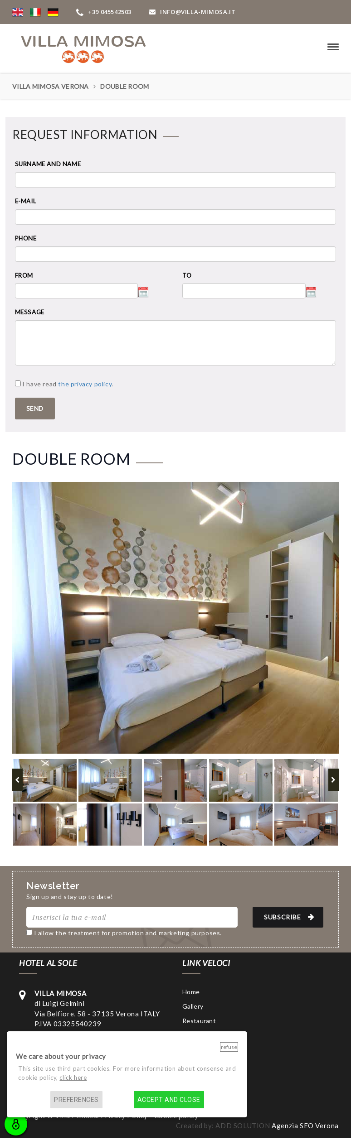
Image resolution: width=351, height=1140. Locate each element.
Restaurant (199, 1021)
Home (191, 992)
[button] (17, 12)
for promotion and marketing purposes (161, 933)
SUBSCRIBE (290, 916)
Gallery (192, 1006)
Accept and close (169, 1099)
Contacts (196, 1049)
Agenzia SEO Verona (305, 1125)
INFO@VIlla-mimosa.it (192, 12)
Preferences (76, 1099)
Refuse (229, 1047)
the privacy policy (85, 384)
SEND (35, 408)
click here (73, 1077)
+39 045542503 (104, 12)
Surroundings (202, 1035)
